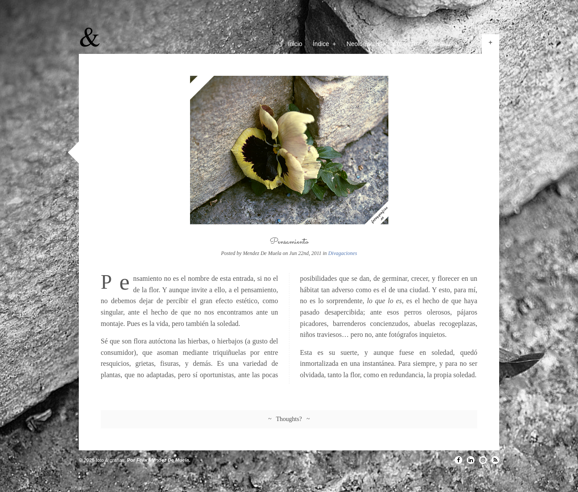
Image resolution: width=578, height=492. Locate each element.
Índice (324, 43)
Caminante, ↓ (449, 43)
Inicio (295, 43)
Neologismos (364, 43)
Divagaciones (342, 253)
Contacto (405, 43)
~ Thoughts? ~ (289, 419)
